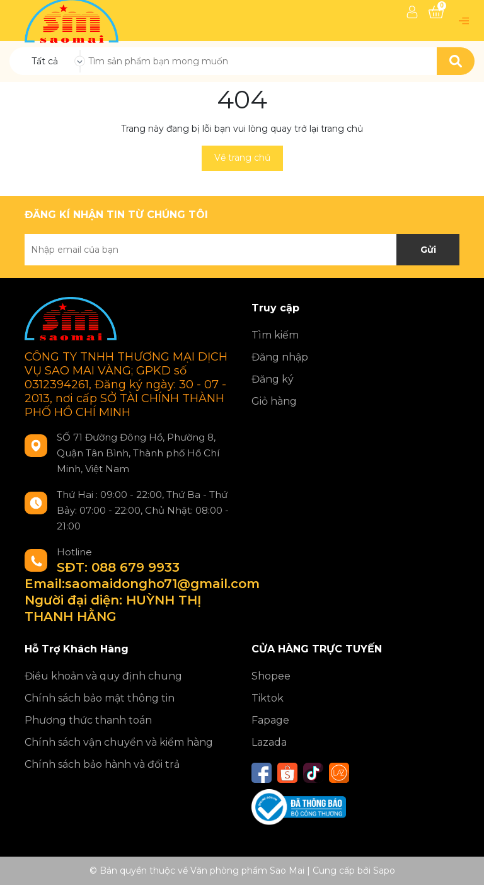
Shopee (271, 676)
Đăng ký (272, 379)
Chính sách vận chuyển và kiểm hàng (119, 742)
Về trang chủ (242, 157)
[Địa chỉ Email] (242, 249)
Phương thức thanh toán (88, 720)
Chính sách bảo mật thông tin (100, 698)
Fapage (270, 720)
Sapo (384, 870)
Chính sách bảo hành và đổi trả (102, 764)
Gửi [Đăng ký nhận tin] (428, 249)
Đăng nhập (279, 357)
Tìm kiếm (275, 335)
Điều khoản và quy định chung (103, 676)
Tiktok (267, 698)
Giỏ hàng (274, 401)
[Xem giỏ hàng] (436, 12)
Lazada (269, 742)
